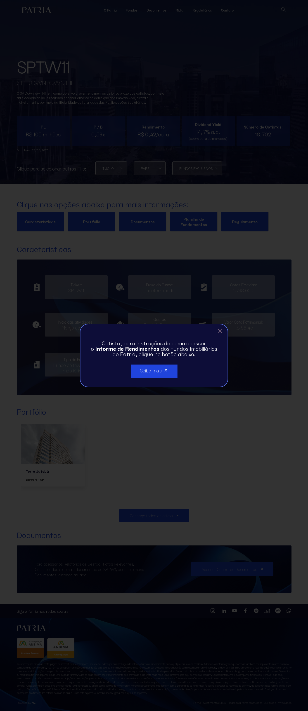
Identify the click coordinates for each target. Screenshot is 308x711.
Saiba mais (154, 370)
